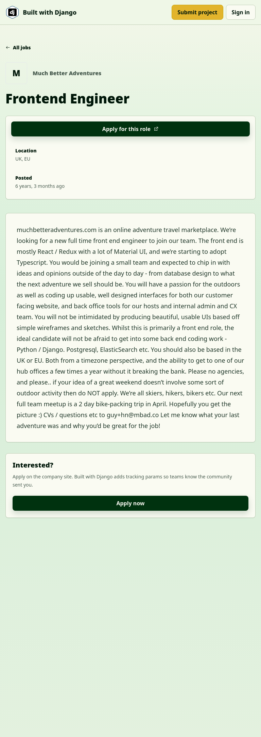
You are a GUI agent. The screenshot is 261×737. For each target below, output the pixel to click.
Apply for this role (130, 129)
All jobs (18, 47)
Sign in (241, 12)
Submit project (197, 12)
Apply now (130, 503)
